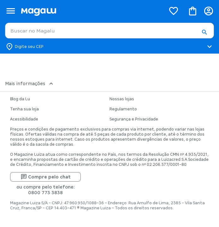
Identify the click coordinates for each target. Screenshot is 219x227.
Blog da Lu (20, 99)
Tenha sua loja (24, 109)
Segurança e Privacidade (134, 119)
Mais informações (30, 83)
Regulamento (123, 109)
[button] (204, 32)
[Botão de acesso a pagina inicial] (90, 10)
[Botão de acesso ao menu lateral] (10, 10)
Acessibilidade (24, 119)
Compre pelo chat (46, 177)
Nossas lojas (122, 99)
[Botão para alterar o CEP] (109, 46)
